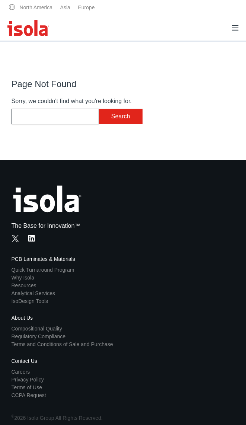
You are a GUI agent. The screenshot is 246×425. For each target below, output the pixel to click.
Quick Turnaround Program (43, 270)
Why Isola (23, 278)
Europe (86, 7)
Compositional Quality (37, 329)
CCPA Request (29, 395)
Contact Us (24, 361)
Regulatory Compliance (39, 336)
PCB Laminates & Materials (43, 259)
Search (120, 116)
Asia (65, 7)
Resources (24, 285)
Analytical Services (33, 293)
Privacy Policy (28, 380)
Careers (21, 372)
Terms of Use (27, 387)
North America (35, 7)
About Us (22, 318)
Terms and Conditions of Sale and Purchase (62, 344)
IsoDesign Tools (30, 301)
